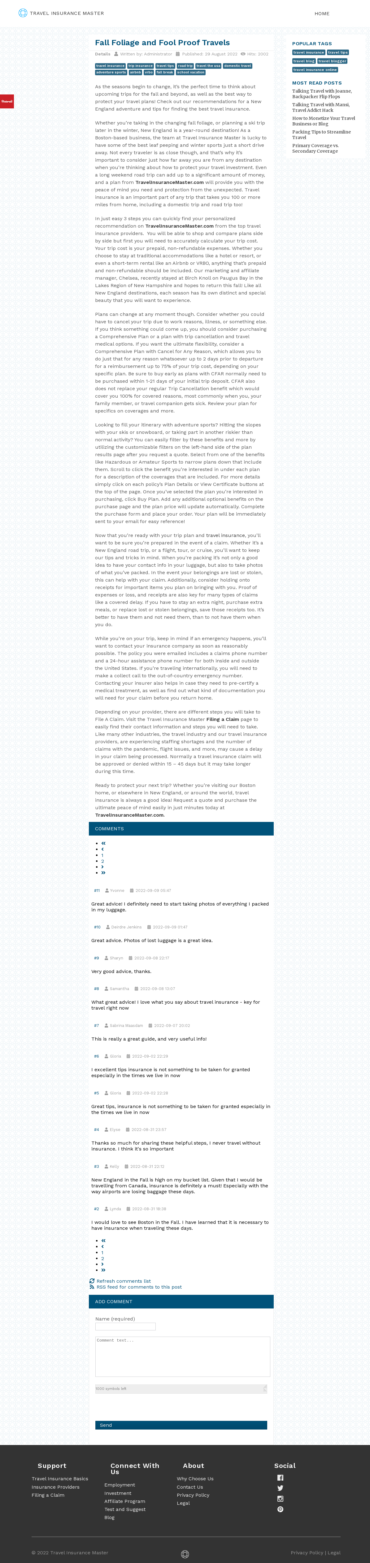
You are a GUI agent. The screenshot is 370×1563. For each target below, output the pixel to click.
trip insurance (140, 66)
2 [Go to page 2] (102, 861)
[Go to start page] (103, 843)
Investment (117, 1493)
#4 (96, 1129)
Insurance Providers (56, 1487)
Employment (119, 1485)
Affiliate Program (124, 1501)
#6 (96, 1056)
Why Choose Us (195, 1479)
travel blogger (332, 61)
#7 (96, 1025)
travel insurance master (61, 13)
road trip (185, 66)
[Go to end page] (103, 873)
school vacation (190, 72)
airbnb (135, 72)
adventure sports (111, 72)
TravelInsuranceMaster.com (169, 182)
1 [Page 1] (102, 855)
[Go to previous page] (102, 849)
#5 (96, 1093)
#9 (96, 958)
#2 (96, 1209)
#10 (97, 927)
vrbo (149, 72)
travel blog (304, 61)
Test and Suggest (125, 1509)
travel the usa (208, 66)
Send (106, 1425)
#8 (96, 988)
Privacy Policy (193, 1495)
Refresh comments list (120, 1281)
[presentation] (142, 1406)
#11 (97, 890)
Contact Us (190, 1487)
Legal (183, 1503)
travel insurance (110, 66)
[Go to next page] (102, 867)
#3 (96, 1166)
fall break (165, 72)
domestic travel (237, 66)
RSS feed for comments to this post (135, 1287)
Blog (109, 1517)
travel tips (165, 66)
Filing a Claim (223, 719)
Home (322, 13)
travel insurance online (315, 70)
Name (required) (115, 1319)
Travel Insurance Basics (60, 1479)
